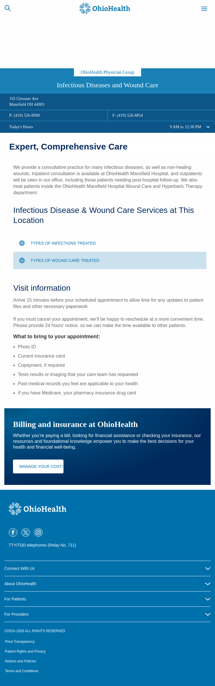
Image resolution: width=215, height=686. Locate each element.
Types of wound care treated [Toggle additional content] (65, 260)
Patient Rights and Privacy (25, 651)
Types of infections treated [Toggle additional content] (63, 243)
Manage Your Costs (41, 466)
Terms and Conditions (21, 671)
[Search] (7, 8)
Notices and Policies (20, 661)
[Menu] (204, 9)
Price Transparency (20, 642)
